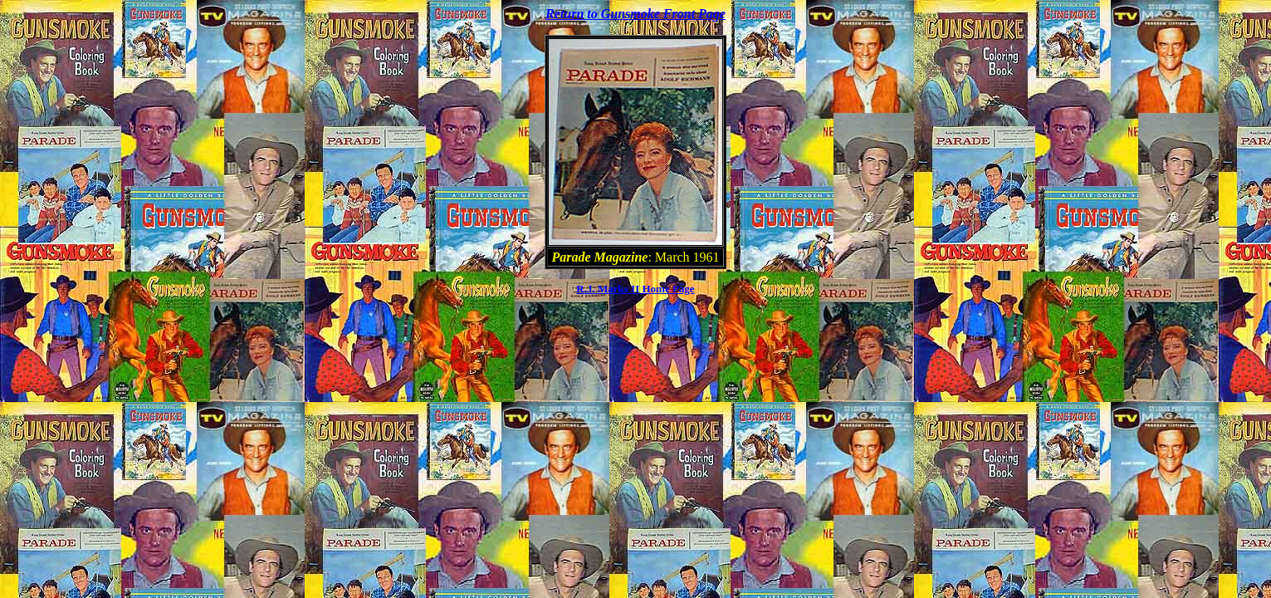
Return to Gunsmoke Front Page (635, 14)
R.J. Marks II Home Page (635, 288)
